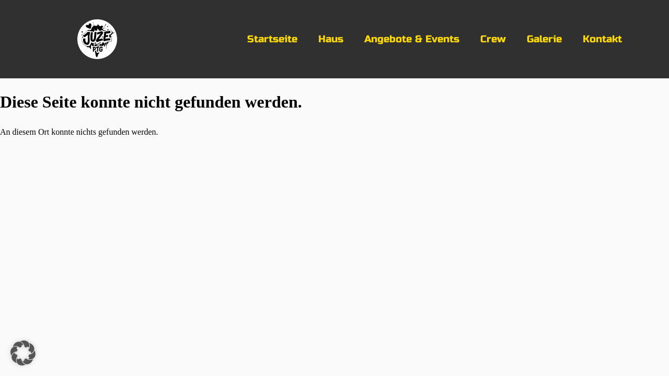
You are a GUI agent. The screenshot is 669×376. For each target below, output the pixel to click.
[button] (23, 353)
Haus (330, 39)
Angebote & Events (411, 39)
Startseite (272, 39)
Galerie (544, 39)
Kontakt (602, 39)
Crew (493, 39)
